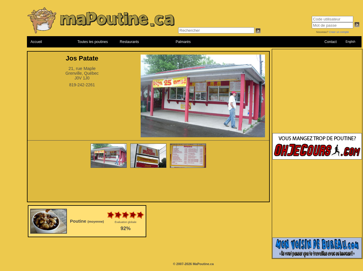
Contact (331, 42)
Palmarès (183, 42)
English (350, 41)
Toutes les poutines (93, 42)
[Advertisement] (148, 185)
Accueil (36, 42)
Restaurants (129, 42)
